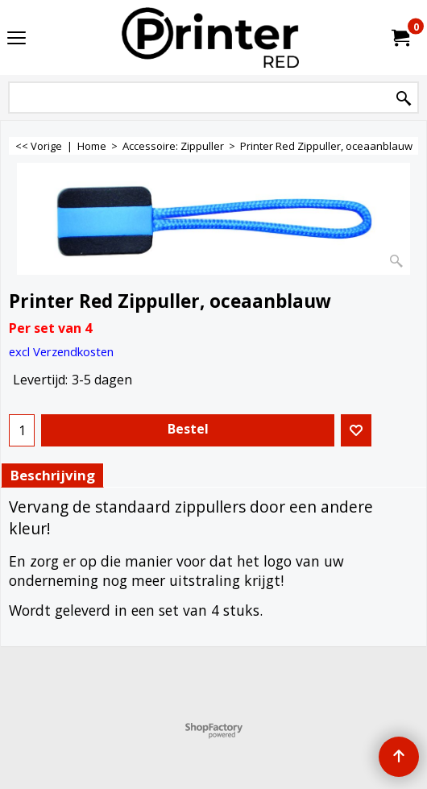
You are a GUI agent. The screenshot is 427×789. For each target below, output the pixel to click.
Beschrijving (52, 475)
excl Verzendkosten (61, 351)
